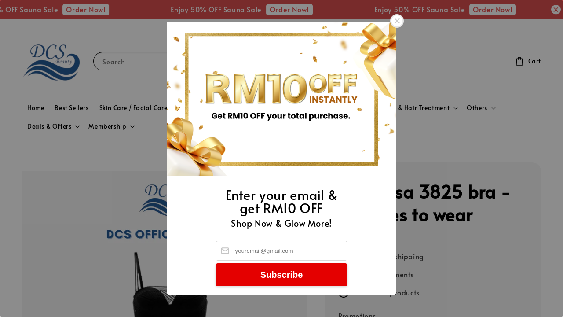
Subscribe (281, 275)
